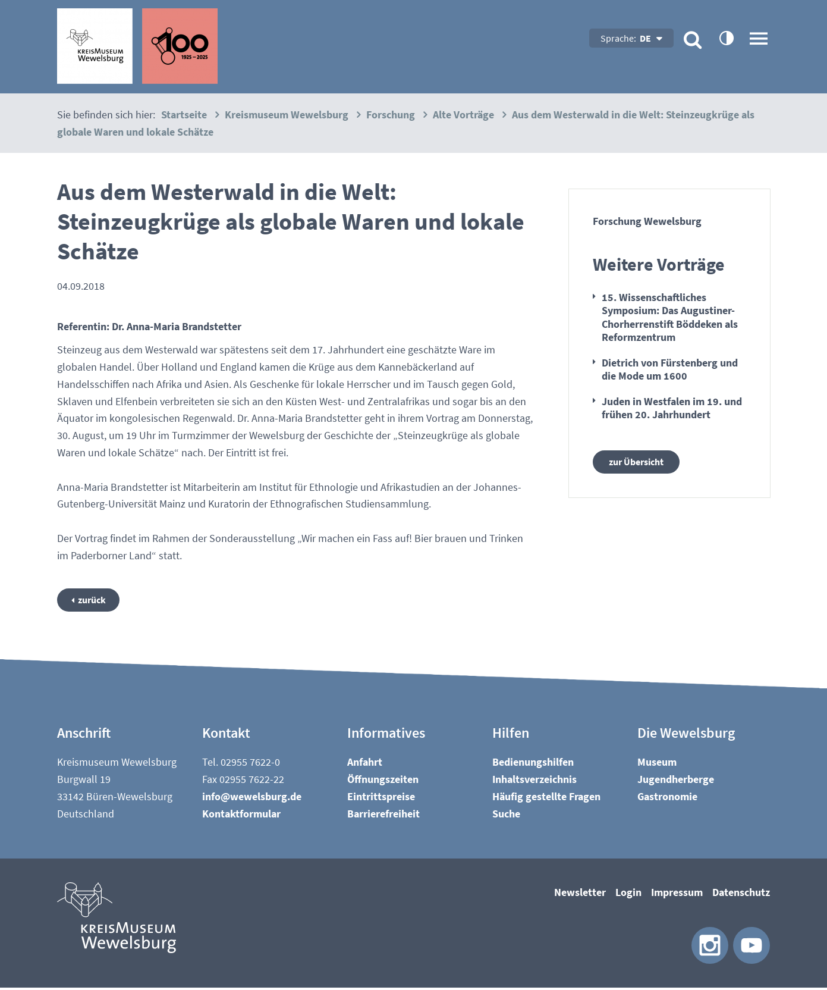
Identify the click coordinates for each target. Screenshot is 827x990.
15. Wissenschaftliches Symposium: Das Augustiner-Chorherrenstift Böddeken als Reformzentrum (670, 317)
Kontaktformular (241, 815)
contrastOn (726, 37)
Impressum (677, 894)
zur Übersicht (640, 462)
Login (628, 894)
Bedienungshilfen (533, 764)
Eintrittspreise (381, 798)
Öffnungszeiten (383, 781)
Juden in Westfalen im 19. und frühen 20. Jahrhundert (672, 408)
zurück (96, 600)
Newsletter (580, 894)
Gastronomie (667, 798)
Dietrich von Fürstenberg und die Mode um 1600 (670, 369)
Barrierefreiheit (383, 815)
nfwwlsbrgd (251, 798)
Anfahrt (364, 764)
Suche (506, 815)
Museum (657, 764)
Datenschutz (741, 894)
